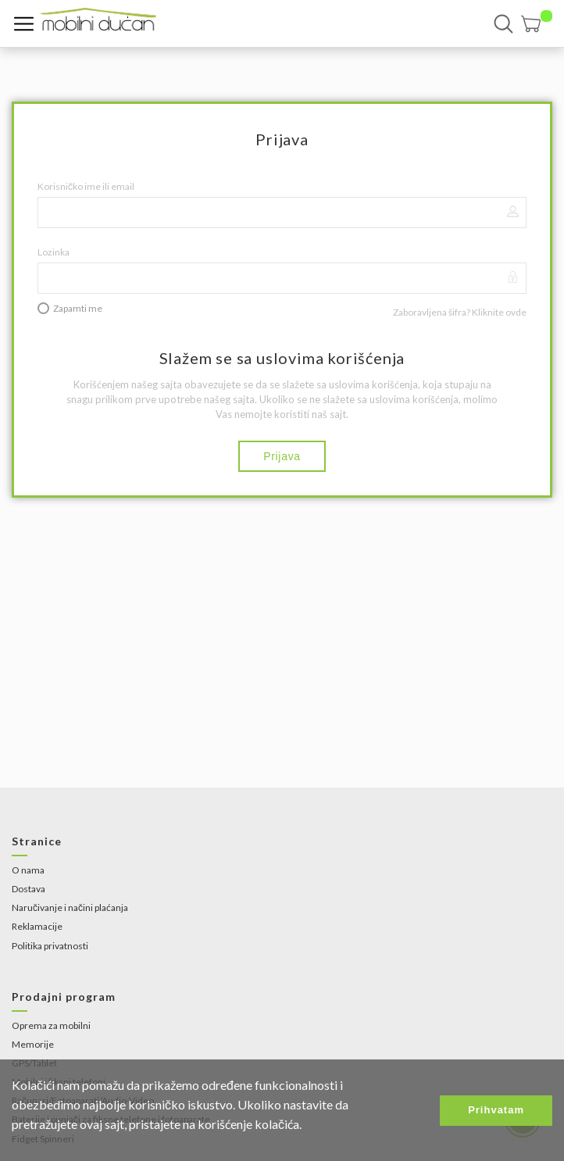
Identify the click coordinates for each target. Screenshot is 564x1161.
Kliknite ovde (499, 312)
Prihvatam (496, 1110)
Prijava (282, 456)
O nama (28, 870)
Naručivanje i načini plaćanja (70, 907)
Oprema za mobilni (51, 1025)
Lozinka (53, 252)
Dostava (28, 889)
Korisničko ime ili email (85, 186)
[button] (536, 24)
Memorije (33, 1044)
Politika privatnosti (50, 946)
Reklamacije (37, 926)
